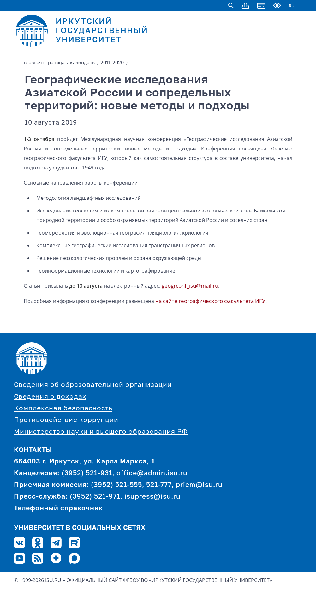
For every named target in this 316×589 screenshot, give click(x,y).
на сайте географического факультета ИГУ (210, 300)
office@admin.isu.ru (152, 473)
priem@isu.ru (199, 485)
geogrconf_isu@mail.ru (190, 285)
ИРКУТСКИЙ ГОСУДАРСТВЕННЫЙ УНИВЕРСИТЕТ (102, 31)
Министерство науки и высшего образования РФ (101, 432)
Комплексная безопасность (63, 408)
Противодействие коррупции (66, 420)
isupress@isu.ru (152, 497)
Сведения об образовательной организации (93, 385)
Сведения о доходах (50, 397)
